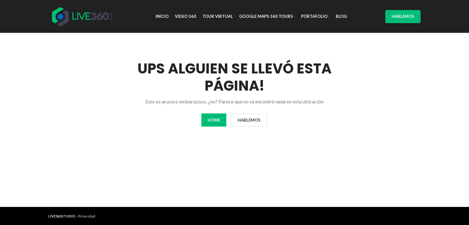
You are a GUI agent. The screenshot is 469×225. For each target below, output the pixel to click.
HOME (214, 120)
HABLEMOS (249, 120)
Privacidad (86, 216)
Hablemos (403, 16)
